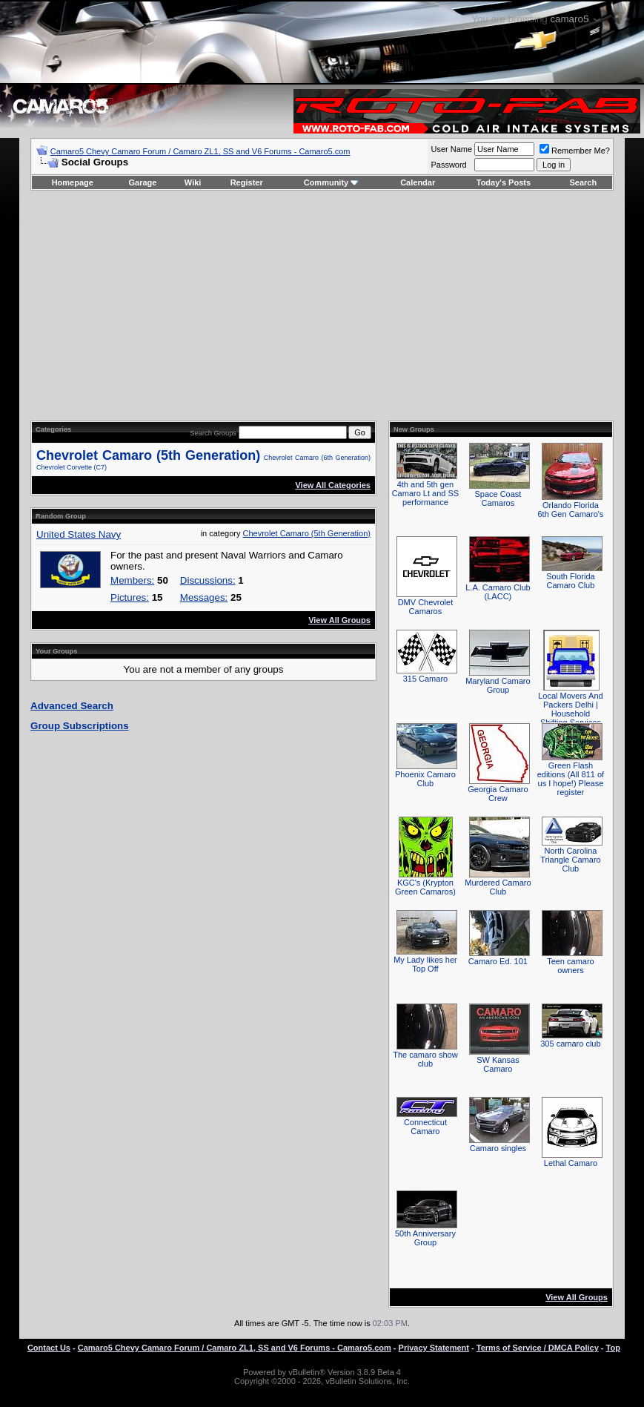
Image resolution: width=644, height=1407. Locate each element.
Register (246, 182)
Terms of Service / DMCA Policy (538, 1347)
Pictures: (129, 597)
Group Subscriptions (79, 725)
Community (331, 182)
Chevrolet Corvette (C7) (71, 467)
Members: (132, 580)
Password (448, 164)
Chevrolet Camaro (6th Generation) (317, 457)
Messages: (204, 597)
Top (613, 1347)
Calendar (417, 182)
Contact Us (48, 1347)
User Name (451, 149)
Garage (143, 182)
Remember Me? (575, 150)
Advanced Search (71, 705)
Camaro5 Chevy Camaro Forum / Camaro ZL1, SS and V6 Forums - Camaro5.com (200, 151)
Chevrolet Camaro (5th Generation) (148, 455)
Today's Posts (504, 182)
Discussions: (208, 580)
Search (583, 182)
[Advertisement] (321, 305)
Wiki (193, 182)
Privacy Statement (434, 1347)
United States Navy (78, 534)
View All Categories (332, 485)
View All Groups (339, 620)
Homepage (72, 182)
